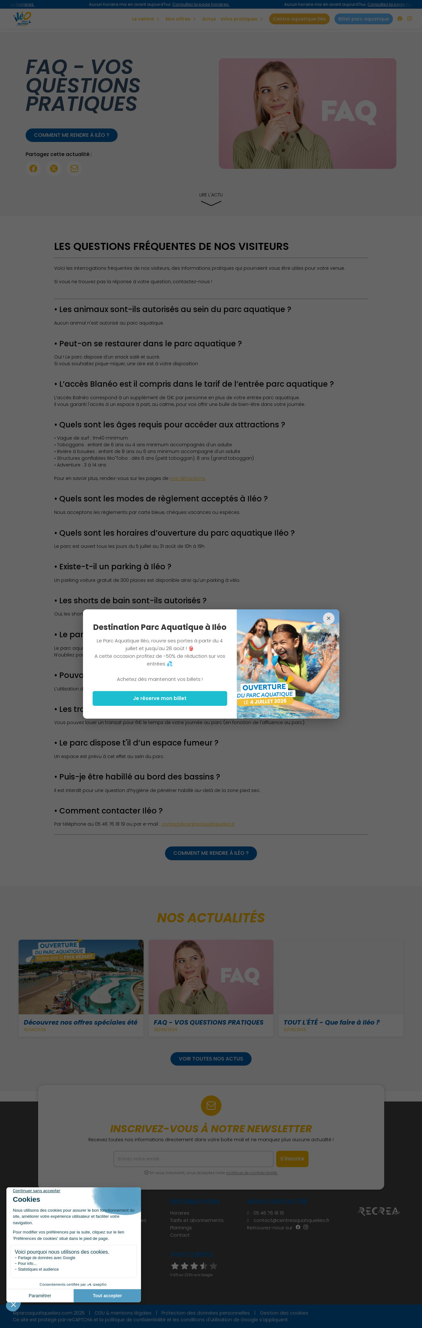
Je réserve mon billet (159, 698)
